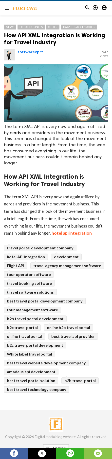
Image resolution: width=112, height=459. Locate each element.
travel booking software (29, 283)
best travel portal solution (31, 380)
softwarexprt (30, 51)
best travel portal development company (45, 301)
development (66, 256)
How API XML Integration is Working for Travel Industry (54, 38)
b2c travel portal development (35, 345)
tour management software (32, 309)
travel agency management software (67, 265)
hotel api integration (72, 233)
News (10, 27)
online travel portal (24, 336)
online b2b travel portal (68, 327)
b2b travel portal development (35, 318)
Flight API (15, 265)
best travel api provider (73, 336)
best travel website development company (46, 362)
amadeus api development (31, 371)
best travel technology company (36, 389)
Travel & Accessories (79, 27)
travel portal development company (40, 247)
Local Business (31, 27)
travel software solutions (30, 292)
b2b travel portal (80, 380)
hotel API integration (26, 256)
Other (52, 27)
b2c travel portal (22, 327)
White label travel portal (29, 354)
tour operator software (29, 274)
